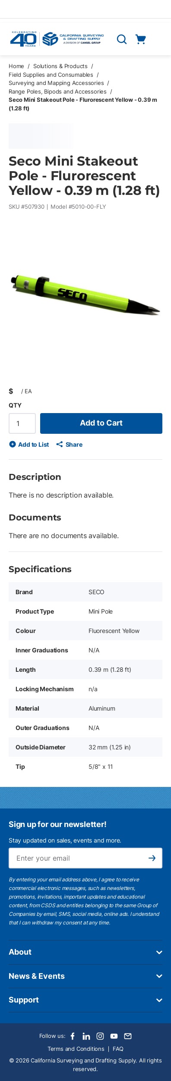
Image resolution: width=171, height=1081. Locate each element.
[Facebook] (72, 1036)
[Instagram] (100, 1036)
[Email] (128, 1036)
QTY (15, 405)
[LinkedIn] (86, 1036)
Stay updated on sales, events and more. (65, 840)
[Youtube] (114, 1036)
